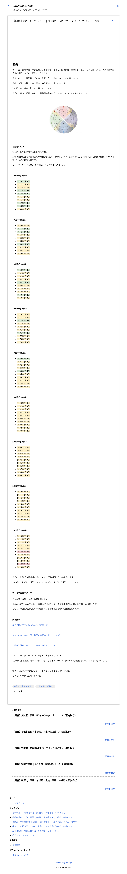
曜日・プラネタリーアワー (24, 835)
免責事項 (16, 845)
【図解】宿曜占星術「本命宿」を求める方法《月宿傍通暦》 (42, 731)
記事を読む (110, 724)
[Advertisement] (63, 44)
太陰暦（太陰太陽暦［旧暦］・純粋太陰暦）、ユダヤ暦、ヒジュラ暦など (44, 822)
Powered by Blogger (63, 863)
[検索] (118, 6)
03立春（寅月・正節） (23, 686)
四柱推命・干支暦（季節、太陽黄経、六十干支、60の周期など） (40, 813)
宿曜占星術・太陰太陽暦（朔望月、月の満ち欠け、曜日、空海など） (42, 817)
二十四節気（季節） (45, 686)
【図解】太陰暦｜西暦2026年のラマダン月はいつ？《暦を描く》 (44, 748)
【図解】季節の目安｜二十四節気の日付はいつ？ (33, 645)
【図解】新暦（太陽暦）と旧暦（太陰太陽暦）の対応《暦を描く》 (45, 780)
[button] (113, 21)
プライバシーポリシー (22, 855)
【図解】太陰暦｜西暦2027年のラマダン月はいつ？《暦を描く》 (44, 715)
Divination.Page (23, 6)
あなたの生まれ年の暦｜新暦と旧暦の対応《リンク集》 (36, 635)
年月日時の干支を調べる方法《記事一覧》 (31, 625)
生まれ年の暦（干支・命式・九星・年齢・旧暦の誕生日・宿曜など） (42, 826)
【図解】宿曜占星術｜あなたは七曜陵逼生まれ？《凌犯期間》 (43, 764)
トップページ (18, 803)
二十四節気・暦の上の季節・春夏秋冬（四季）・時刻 (35, 831)
